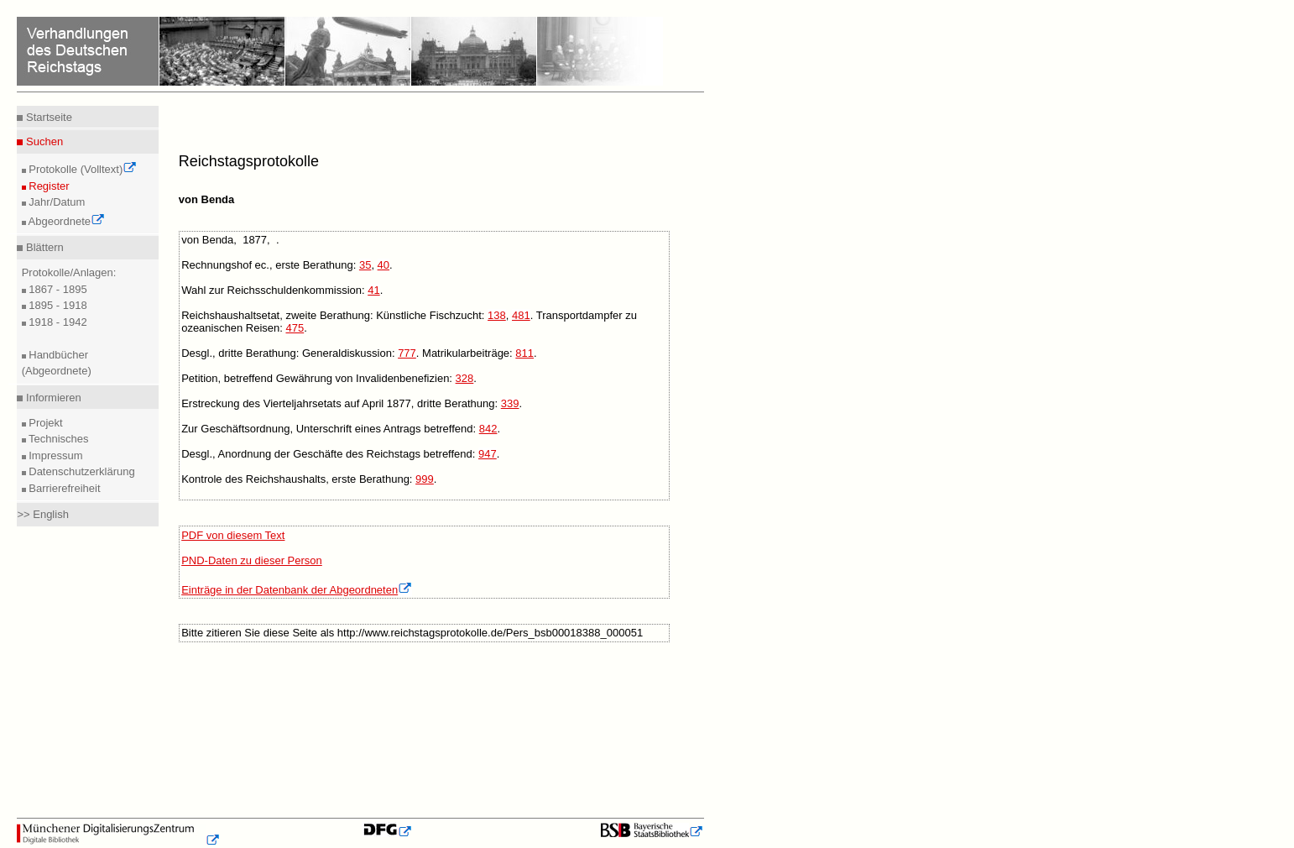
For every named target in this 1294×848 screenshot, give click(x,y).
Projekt (44, 422)
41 (373, 290)
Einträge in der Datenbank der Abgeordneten (296, 590)
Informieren (52, 397)
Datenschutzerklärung (80, 471)
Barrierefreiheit (63, 488)
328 (465, 378)
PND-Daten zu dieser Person (251, 560)
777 (407, 353)
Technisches (57, 438)
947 (487, 454)
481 (521, 315)
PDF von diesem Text (232, 535)
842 (488, 428)
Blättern (43, 247)
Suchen (43, 141)
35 (365, 265)
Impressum (54, 455)
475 (294, 328)
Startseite (47, 117)
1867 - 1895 (56, 289)
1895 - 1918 (56, 305)
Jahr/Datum (56, 202)
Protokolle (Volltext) (82, 169)
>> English (42, 514)
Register (48, 186)
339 (510, 403)
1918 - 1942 (56, 322)
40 (383, 265)
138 (497, 315)
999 (424, 479)
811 (524, 353)
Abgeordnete (65, 221)
